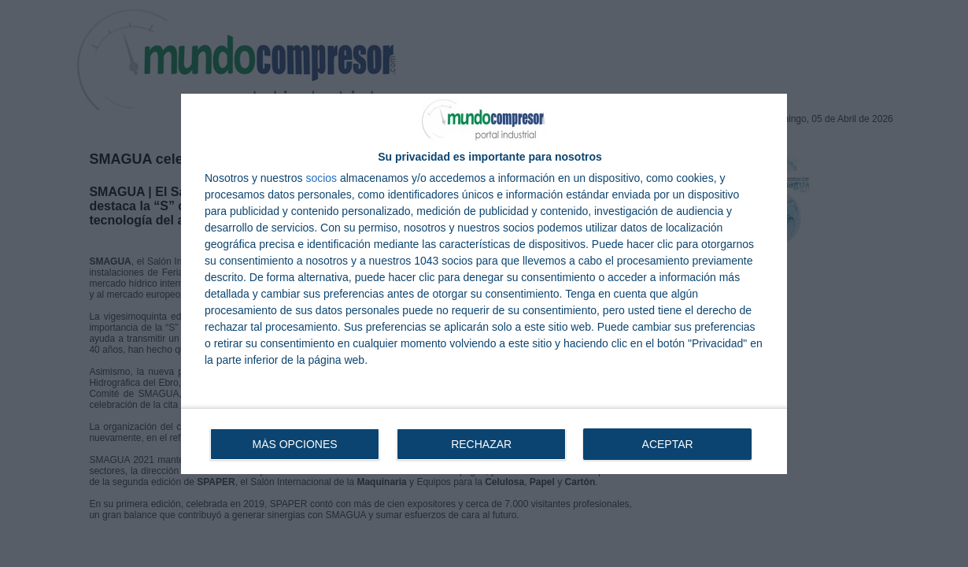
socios (321, 177)
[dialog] (484, 284)
